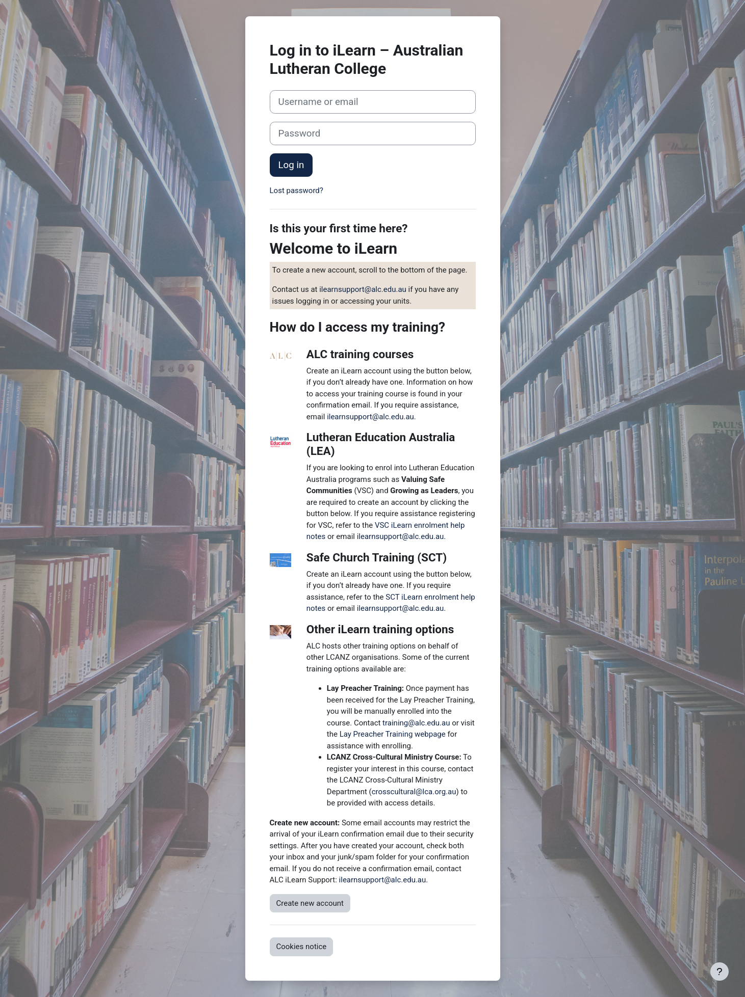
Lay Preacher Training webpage (393, 734)
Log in (291, 165)
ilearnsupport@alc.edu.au (362, 289)
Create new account (310, 903)
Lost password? (296, 190)
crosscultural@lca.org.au (414, 791)
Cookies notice (301, 946)
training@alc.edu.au (416, 722)
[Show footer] (719, 971)
